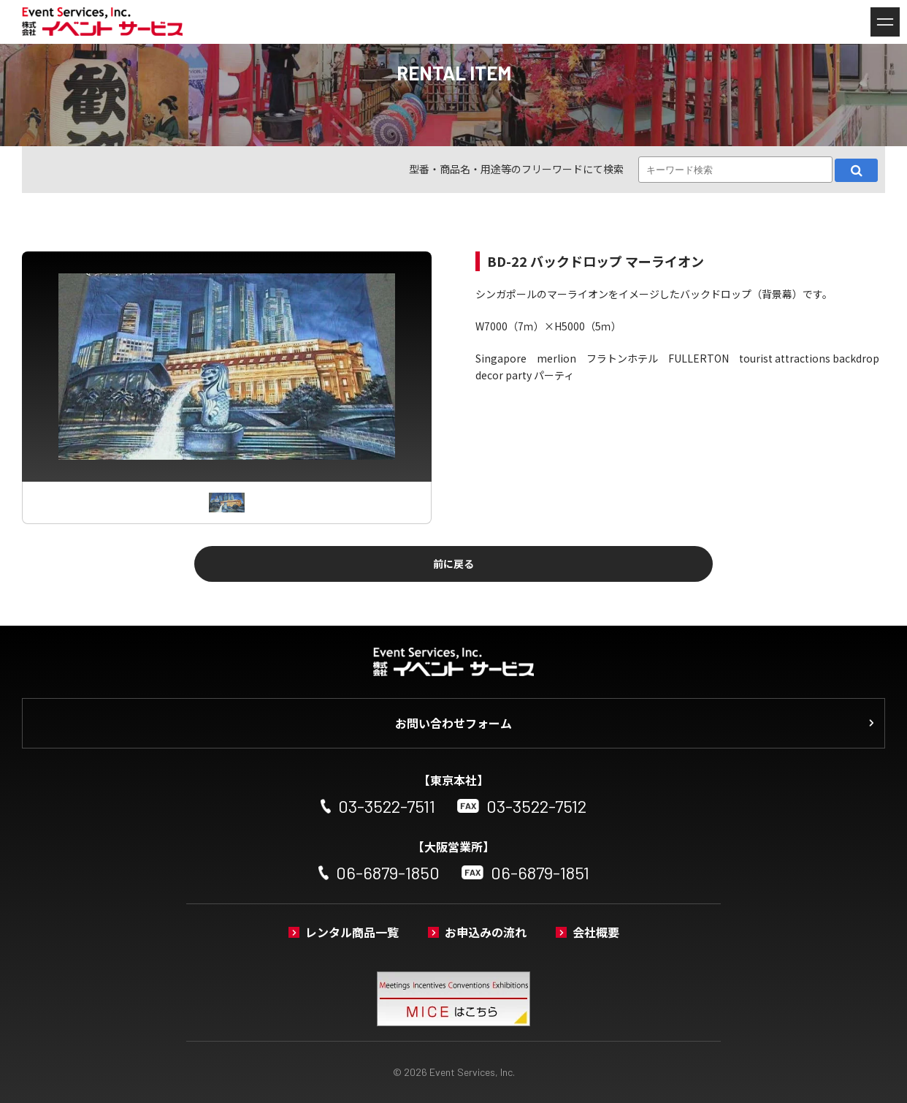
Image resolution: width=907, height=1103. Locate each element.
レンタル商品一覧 (352, 932)
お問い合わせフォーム (453, 723)
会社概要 (596, 932)
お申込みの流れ (486, 932)
